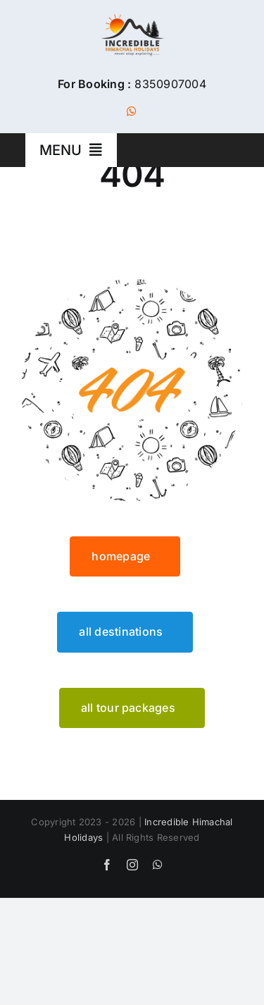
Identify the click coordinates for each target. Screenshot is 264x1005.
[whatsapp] (132, 111)
